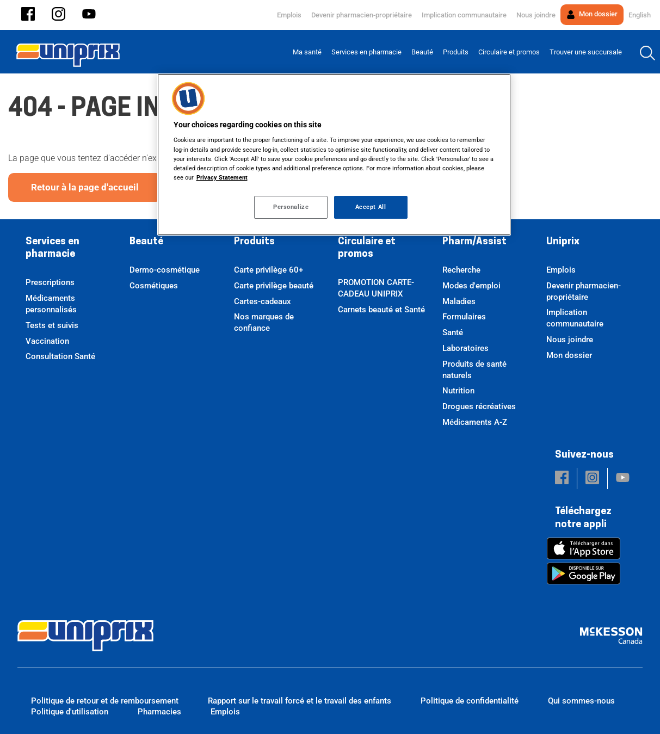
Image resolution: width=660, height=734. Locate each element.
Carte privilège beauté (273, 286)
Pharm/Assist (474, 242)
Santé (452, 332)
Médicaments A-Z (474, 422)
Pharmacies (159, 712)
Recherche (461, 270)
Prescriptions (50, 282)
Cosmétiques (153, 286)
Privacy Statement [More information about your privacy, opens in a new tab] (222, 177)
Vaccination (47, 341)
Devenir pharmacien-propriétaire (361, 15)
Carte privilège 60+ (268, 270)
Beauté (146, 242)
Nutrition (458, 391)
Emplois (289, 15)
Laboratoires (465, 348)
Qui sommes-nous (581, 701)
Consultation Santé (60, 356)
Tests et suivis (52, 325)
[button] (28, 15)
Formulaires (464, 317)
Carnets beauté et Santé (381, 309)
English (639, 15)
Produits (254, 242)
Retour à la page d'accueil (85, 187)
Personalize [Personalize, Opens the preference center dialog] (291, 207)
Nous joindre (536, 15)
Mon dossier (592, 14)
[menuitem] (307, 52)
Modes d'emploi (471, 286)
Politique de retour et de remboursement (104, 701)
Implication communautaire (464, 15)
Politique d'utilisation (69, 712)
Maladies (459, 301)
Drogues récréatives (479, 406)
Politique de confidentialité (470, 701)
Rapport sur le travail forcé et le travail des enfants (299, 701)
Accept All (370, 207)
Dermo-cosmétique (164, 270)
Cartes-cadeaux (262, 301)
